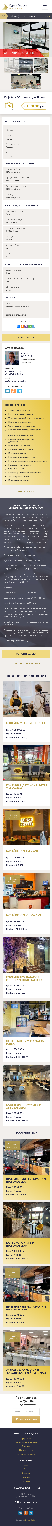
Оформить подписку (26, 1419)
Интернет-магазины (26, 1454)
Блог (26, 1465)
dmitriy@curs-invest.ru (15, 381)
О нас (26, 1469)
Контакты (26, 1473)
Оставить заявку (26, 654)
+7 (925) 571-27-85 (14, 371)
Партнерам (26, 1481)
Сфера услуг (26, 1438)
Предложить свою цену (26, 663)
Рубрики (13, 16)
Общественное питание (30, 16)
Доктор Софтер (30, 1520)
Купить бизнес (26, 337)
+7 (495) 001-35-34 (14, 374)
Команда (26, 1477)
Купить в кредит (26, 491)
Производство (26, 1450)
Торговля (26, 1446)
